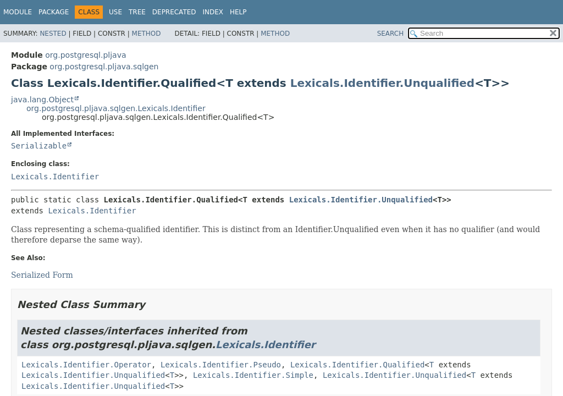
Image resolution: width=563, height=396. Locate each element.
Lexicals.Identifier (55, 176)
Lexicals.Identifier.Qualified (357, 364)
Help (238, 12)
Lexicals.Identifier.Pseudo (221, 364)
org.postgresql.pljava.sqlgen (103, 66)
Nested (53, 33)
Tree (137, 12)
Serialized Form (42, 275)
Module (17, 12)
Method (146, 33)
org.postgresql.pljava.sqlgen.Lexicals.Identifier (116, 108)
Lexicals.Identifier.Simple (253, 375)
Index (213, 12)
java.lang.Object (42, 99)
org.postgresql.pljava (85, 55)
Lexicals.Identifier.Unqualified (382, 83)
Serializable (39, 145)
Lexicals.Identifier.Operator (86, 364)
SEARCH (390, 33)
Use (115, 12)
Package (53, 12)
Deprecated (174, 12)
